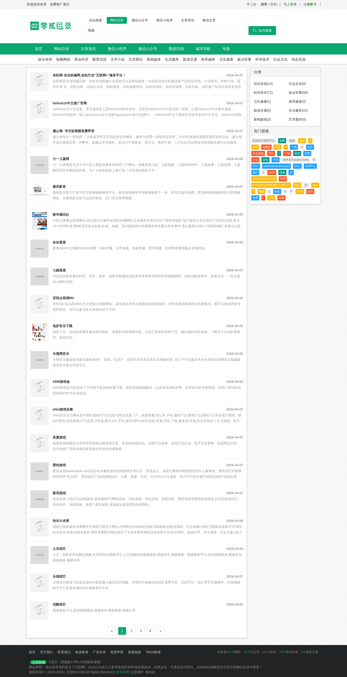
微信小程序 (164, 20)
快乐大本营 (61, 521)
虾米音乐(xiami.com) (296, 159)
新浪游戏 (59, 493)
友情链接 (134, 652)
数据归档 (176, 49)
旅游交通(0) (262, 110)
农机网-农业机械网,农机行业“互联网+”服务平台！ (89, 75)
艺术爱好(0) (297, 119)
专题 (226, 49)
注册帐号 (310, 4)
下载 (294, 147)
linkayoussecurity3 (264, 178)
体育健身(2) (297, 101)
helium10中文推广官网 (70, 103)
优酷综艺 (59, 604)
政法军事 (244, 59)
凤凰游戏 (59, 437)
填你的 (150, 672)
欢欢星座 (59, 242)
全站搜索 (95, 20)
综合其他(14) (263, 84)
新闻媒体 (154, 59)
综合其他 (299, 59)
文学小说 (117, 59)
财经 (310, 191)
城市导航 (203, 49)
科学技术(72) (263, 92)
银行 (255, 172)
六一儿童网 (61, 159)
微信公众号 (140, 20)
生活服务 (172, 59)
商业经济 (81, 59)
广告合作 (99, 652)
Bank (271, 172)
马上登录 (290, 4)
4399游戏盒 (61, 382)
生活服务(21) (298, 110)
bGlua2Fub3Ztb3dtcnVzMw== (271, 185)
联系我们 (64, 652)
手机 (271, 153)
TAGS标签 (153, 652)
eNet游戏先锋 (63, 409)
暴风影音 (59, 186)
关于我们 (46, 652)
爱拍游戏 (59, 465)
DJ (306, 185)
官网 (307, 153)
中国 (277, 147)
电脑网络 (63, 59)
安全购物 (258, 153)
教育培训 (99, 59)
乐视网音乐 (61, 354)
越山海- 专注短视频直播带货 (73, 131)
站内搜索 (262, 30)
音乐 (310, 147)
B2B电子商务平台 (263, 140)
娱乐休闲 (45, 59)
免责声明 (116, 652)
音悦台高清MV (63, 298)
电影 (292, 140)
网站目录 (116, 20)
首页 (38, 49)
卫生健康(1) (262, 101)
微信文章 (209, 20)
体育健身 (208, 59)
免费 (282, 140)
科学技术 (262, 59)
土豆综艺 (59, 549)
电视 (302, 140)
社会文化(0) (297, 84)
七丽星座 (59, 270)
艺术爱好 (136, 59)
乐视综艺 (59, 576)
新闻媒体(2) (262, 119)
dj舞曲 (266, 147)
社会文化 (280, 59)
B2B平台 (310, 166)
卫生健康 (226, 59)
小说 (255, 159)
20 (291, 172)
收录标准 (81, 652)
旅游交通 (190, 59)
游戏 (297, 153)
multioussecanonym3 (276, 166)
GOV (255, 166)
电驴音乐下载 (62, 326)
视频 (282, 172)
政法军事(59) (298, 92)
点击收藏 (38, 662)
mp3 (255, 147)
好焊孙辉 (122, 672)
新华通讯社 (61, 214)
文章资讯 (187, 20)
